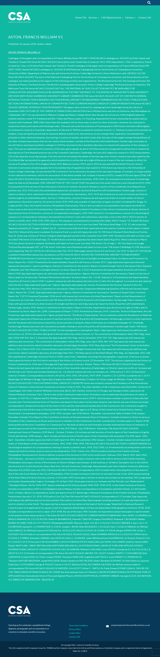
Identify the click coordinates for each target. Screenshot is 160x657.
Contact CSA (144, 17)
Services (93, 17)
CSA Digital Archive (111, 17)
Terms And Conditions (78, 625)
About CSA (80, 17)
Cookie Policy (75, 633)
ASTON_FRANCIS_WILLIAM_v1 (24, 52)
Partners (129, 17)
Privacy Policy (75, 629)
